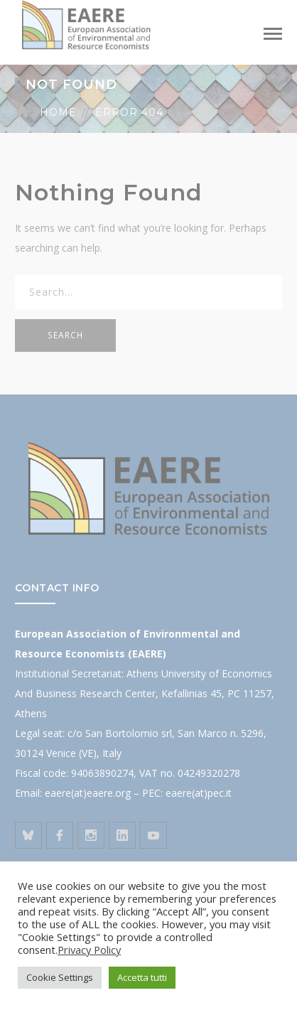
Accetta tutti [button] (142, 977)
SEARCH (65, 335)
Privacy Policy (89, 949)
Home (58, 112)
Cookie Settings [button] (59, 977)
